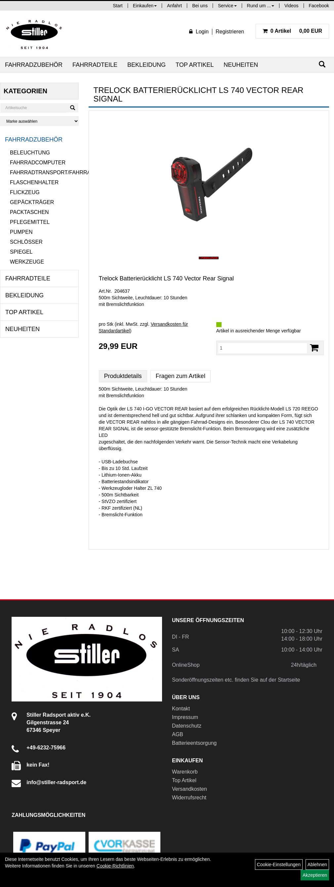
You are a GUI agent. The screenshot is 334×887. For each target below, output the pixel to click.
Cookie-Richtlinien (115, 865)
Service (227, 5)
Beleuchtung (30, 152)
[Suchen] (322, 64)
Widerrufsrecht (189, 797)
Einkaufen (145, 5)
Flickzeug (25, 192)
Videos (291, 5)
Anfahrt (174, 5)
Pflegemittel (30, 222)
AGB (177, 734)
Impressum (185, 717)
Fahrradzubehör (34, 65)
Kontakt (181, 708)
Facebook (319, 5)
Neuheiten (241, 65)
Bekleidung (146, 65)
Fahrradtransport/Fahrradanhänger (44, 172)
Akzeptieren (315, 875)
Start (118, 5)
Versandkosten (189, 789)
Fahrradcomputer (37, 162)
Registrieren (230, 31)
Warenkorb (185, 772)
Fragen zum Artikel (180, 376)
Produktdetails (123, 376)
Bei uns (200, 5)
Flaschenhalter (34, 182)
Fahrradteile (94, 65)
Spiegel (21, 252)
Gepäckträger (32, 202)
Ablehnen (317, 864)
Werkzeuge (27, 262)
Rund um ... (260, 5)
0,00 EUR (292, 31)
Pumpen (21, 232)
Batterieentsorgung (194, 743)
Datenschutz (186, 726)
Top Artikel (195, 65)
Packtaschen (29, 212)
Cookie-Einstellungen (279, 864)
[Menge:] (262, 348)
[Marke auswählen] (39, 121)
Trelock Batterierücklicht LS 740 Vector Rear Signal (166, 278)
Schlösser (26, 242)
